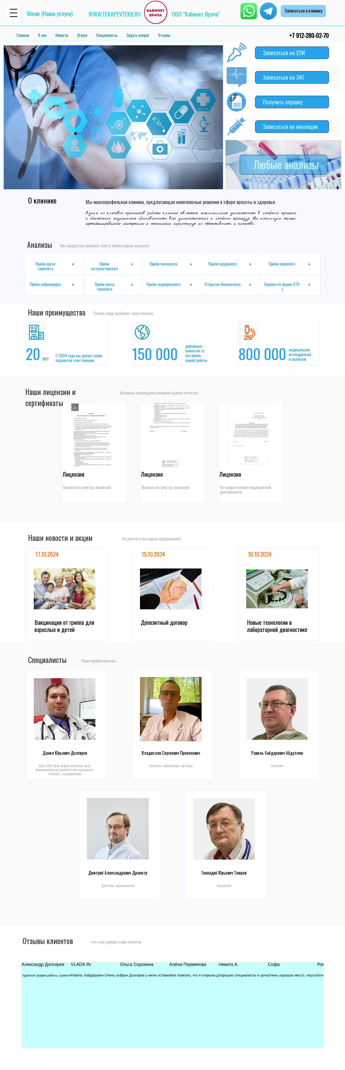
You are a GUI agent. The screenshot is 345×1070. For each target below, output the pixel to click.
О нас (42, 35)
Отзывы (164, 35)
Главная (23, 35)
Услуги (82, 35)
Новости (61, 35)
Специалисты (107, 35)
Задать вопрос (137, 35)
